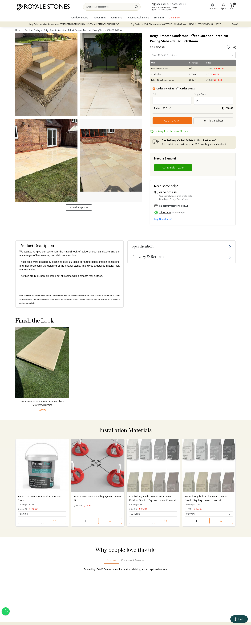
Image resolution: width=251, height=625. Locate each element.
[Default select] (193, 55)
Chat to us (165, 212)
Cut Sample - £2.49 (173, 167)
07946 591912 (179, 4)
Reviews (111, 560)
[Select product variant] (42, 514)
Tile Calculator (213, 120)
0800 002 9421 (163, 4)
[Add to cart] (54, 521)
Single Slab (200, 94)
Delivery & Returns (147, 257)
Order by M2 (187, 88)
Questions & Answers (132, 560)
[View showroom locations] (212, 6)
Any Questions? (163, 219)
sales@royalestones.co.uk (173, 205)
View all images (79, 207)
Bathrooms (116, 17)
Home (18, 30)
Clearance (174, 17)
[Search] (136, 6)
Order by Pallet (165, 88)
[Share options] (235, 47)
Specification (142, 246)
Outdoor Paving (79, 17)
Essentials (159, 17)
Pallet (156, 94)
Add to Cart (172, 120)
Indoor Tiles (99, 17)
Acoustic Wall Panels (138, 17)
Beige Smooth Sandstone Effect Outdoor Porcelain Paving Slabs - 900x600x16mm (83, 30)
